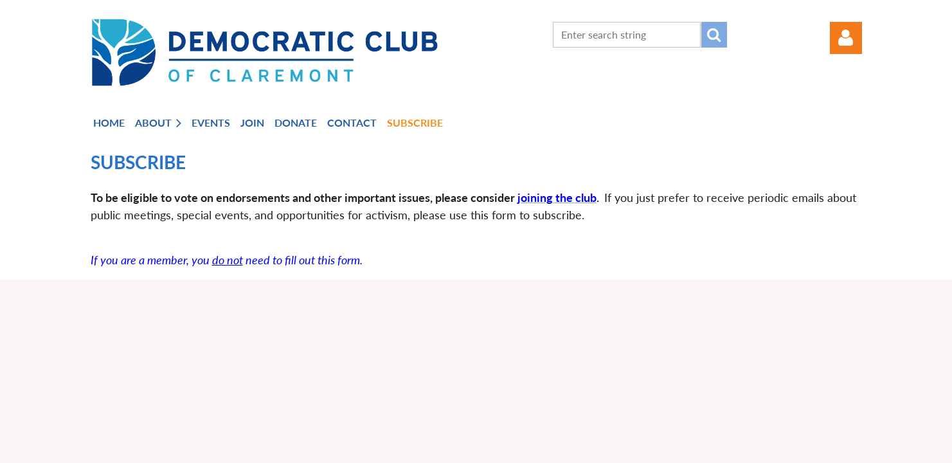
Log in (846, 38)
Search (714, 35)
